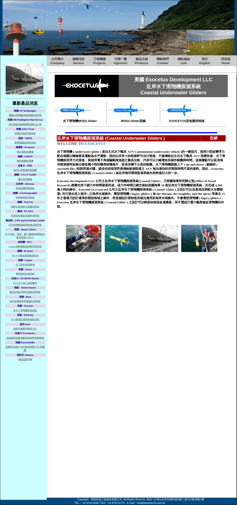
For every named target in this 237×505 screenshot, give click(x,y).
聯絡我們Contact (163, 61)
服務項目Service (78, 61)
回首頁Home (225, 61)
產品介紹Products (141, 61)
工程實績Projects (99, 61)
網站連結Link (184, 61)
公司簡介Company (57, 61)
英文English (204, 61)
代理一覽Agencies (120, 61)
